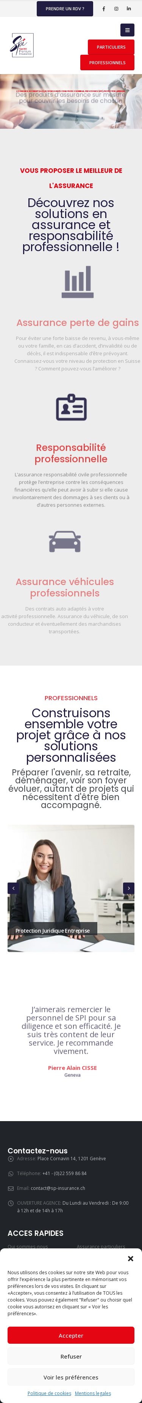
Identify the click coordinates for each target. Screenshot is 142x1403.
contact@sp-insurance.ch (58, 1188)
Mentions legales (93, 1393)
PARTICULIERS (111, 47)
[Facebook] (103, 8)
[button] (130, 1258)
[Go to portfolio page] (71, 888)
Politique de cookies (49, 1393)
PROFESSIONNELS (107, 62)
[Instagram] (116, 8)
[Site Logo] (23, 45)
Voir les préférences (71, 1377)
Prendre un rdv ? (65, 8)
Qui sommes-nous (28, 1246)
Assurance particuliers (101, 1246)
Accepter (71, 1335)
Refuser (71, 1356)
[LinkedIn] (128, 8)
